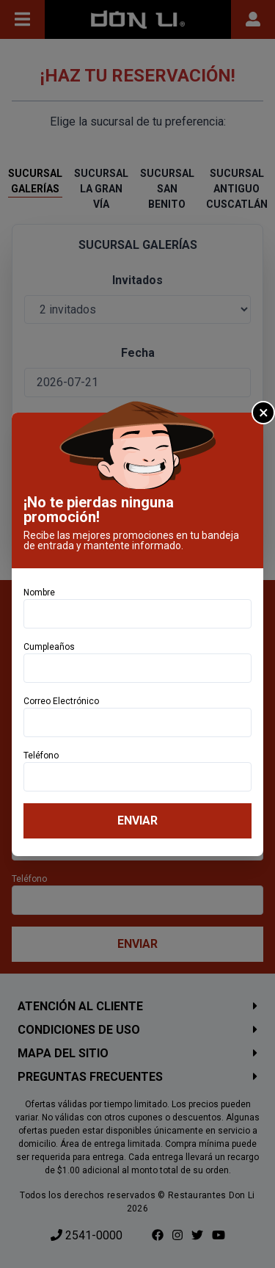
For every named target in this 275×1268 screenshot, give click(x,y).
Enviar (137, 820)
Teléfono (41, 755)
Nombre (39, 592)
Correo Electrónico (61, 701)
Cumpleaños (49, 647)
